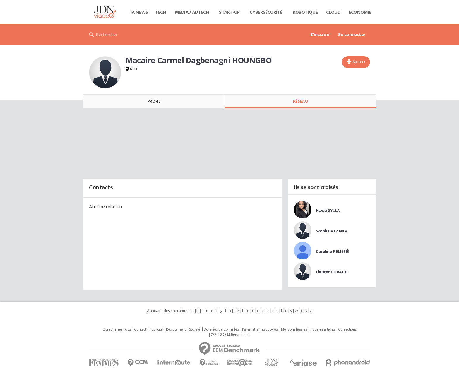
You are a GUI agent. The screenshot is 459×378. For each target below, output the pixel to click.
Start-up (229, 12)
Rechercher (107, 34)
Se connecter (352, 34)
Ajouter (359, 61)
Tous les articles (322, 329)
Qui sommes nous (116, 329)
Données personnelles (221, 329)
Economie (360, 12)
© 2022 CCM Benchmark (230, 335)
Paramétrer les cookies (260, 329)
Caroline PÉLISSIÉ (332, 251)
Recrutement (176, 329)
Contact (140, 329)
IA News (139, 12)
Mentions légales (294, 329)
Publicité (156, 329)
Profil (153, 101)
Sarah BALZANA (331, 231)
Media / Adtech (192, 12)
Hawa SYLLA (328, 210)
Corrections (347, 329)
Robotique (305, 12)
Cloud (333, 12)
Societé (194, 329)
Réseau (300, 101)
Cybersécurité (266, 12)
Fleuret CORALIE (331, 272)
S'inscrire (319, 34)
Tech (160, 12)
